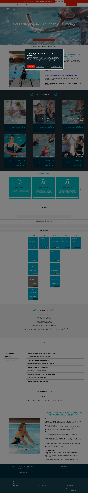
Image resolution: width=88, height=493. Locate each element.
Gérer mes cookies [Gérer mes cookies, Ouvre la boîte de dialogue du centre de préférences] (56, 66)
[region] (44, 59)
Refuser (40, 66)
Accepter (31, 66)
